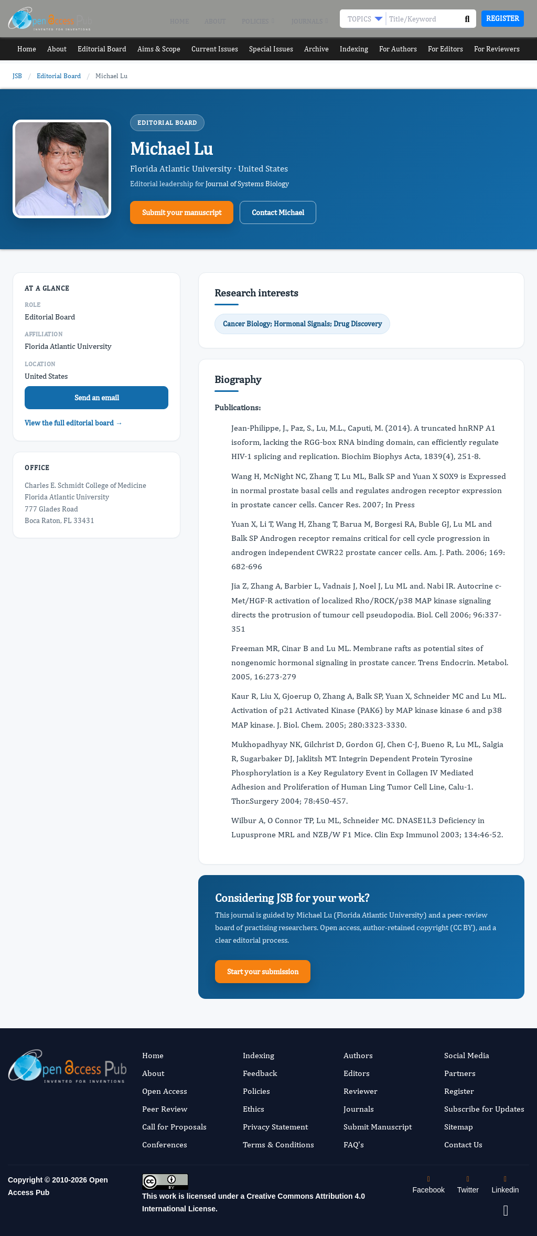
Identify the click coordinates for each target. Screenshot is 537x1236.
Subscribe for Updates (484, 1109)
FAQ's (353, 1144)
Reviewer (360, 1091)
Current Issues (214, 49)
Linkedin (505, 1185)
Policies (258, 21)
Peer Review (164, 1109)
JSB (17, 76)
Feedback (260, 1073)
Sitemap (458, 1127)
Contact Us (463, 1144)
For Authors (402, 49)
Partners (460, 1073)
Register (502, 18)
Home (179, 21)
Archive (318, 49)
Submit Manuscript (377, 1127)
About (215, 21)
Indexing (357, 49)
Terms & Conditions (278, 1144)
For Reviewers (503, 49)
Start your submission (262, 971)
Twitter (468, 1185)
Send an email (96, 397)
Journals (310, 21)
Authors (358, 1055)
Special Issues (271, 49)
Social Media (466, 1055)
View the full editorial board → (74, 423)
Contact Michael (278, 212)
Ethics (253, 1109)
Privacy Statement (275, 1127)
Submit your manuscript (181, 212)
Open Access (164, 1091)
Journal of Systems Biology (247, 183)
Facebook (429, 1185)
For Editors (451, 49)
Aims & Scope (158, 49)
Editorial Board (101, 49)
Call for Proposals (174, 1127)
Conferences (164, 1144)
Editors (356, 1073)
